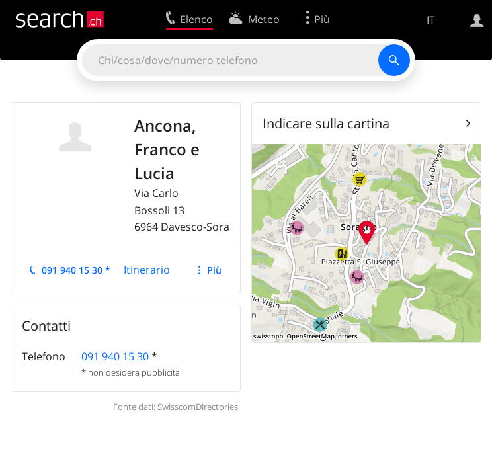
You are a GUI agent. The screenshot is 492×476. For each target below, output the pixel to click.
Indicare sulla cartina (326, 123)
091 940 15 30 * (76, 270)
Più (214, 270)
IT (431, 20)
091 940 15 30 (115, 356)
